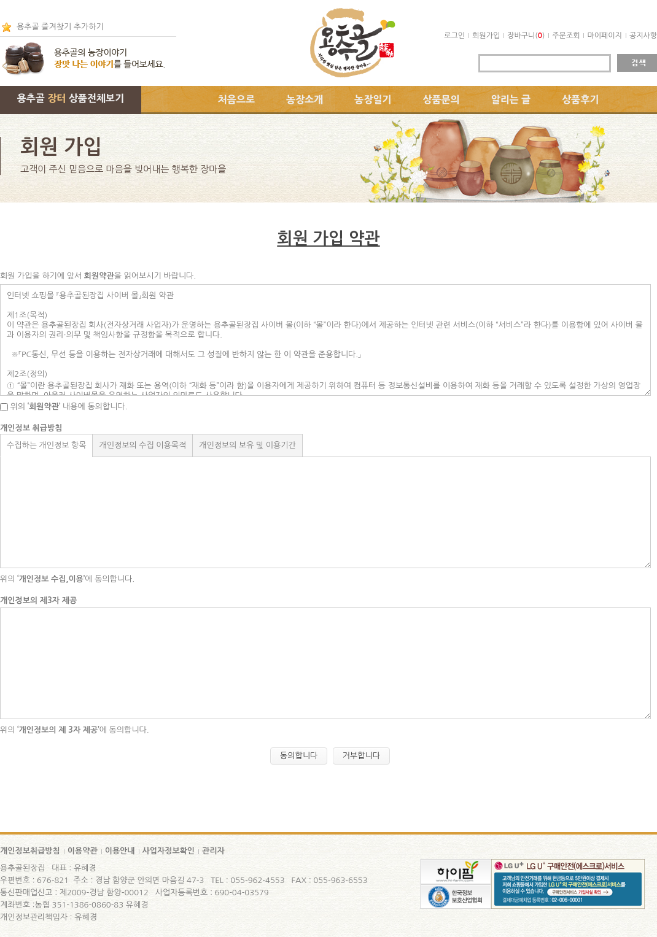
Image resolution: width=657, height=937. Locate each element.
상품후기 (580, 99)
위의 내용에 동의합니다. (63, 407)
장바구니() (526, 35)
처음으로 (236, 99)
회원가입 (486, 35)
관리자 (213, 851)
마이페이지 (604, 35)
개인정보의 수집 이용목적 (142, 445)
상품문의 (441, 99)
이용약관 (83, 851)
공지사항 (643, 35)
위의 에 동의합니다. (67, 579)
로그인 (454, 35)
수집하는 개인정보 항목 (46, 445)
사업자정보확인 (168, 851)
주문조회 (566, 35)
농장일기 (372, 99)
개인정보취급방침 (30, 851)
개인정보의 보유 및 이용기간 (247, 445)
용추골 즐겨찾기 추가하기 (60, 27)
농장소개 (304, 99)
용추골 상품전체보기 (70, 98)
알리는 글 (511, 99)
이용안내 (120, 851)
